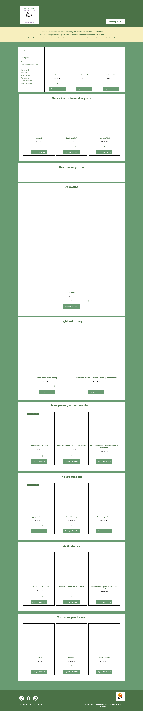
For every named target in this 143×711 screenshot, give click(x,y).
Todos (23, 62)
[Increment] (60, 83)
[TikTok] (21, 698)
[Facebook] (28, 698)
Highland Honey (26, 70)
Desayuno (24, 72)
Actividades (25, 75)
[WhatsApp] (115, 21)
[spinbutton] (57, 83)
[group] (72, 130)
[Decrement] (54, 83)
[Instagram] (35, 698)
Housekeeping (26, 83)
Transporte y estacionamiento (27, 79)
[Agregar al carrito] (57, 89)
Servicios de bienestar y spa (30, 65)
